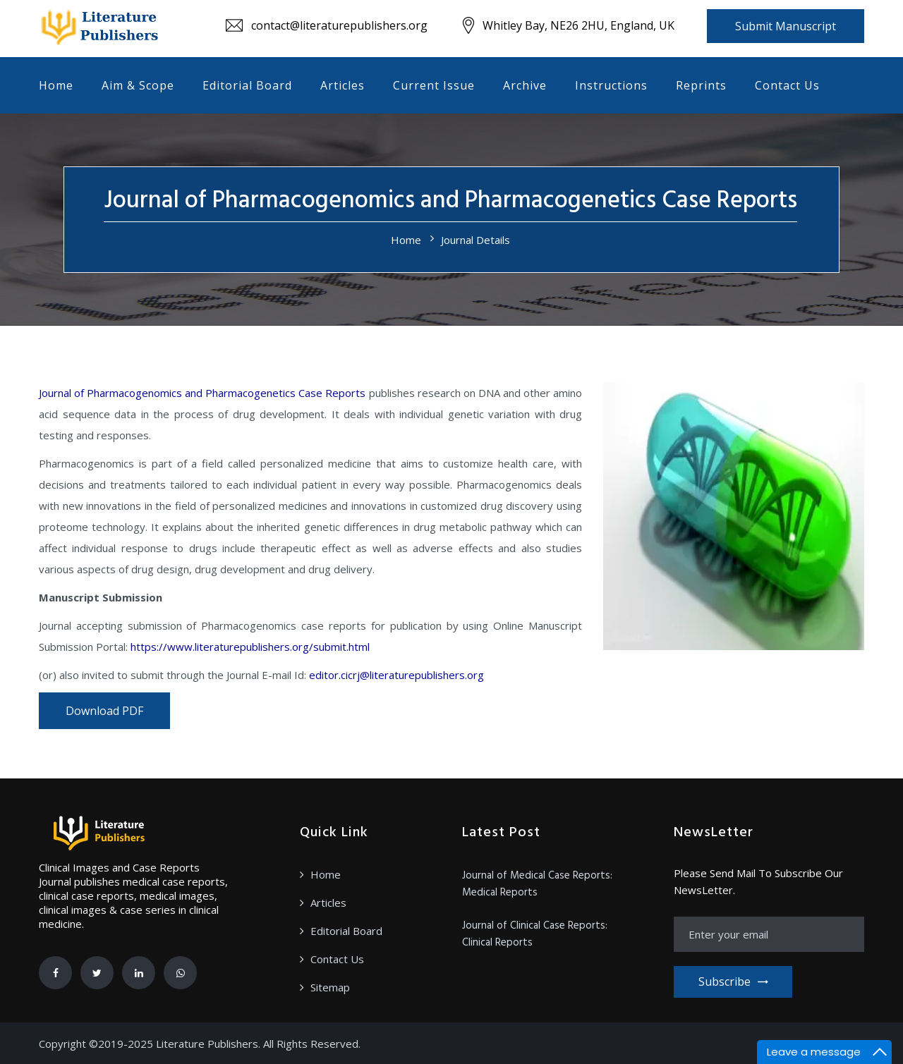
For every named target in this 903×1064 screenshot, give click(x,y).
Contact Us (787, 85)
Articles (342, 85)
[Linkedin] (138, 972)
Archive (525, 85)
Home (56, 85)
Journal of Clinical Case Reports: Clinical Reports (534, 934)
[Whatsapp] (180, 972)
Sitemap (330, 987)
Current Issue (434, 85)
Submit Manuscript (785, 26)
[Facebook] (55, 972)
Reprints (701, 85)
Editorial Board (247, 85)
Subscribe (733, 981)
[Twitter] (97, 972)
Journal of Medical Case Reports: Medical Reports (537, 884)
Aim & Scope (138, 85)
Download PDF (104, 710)
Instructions (611, 85)
